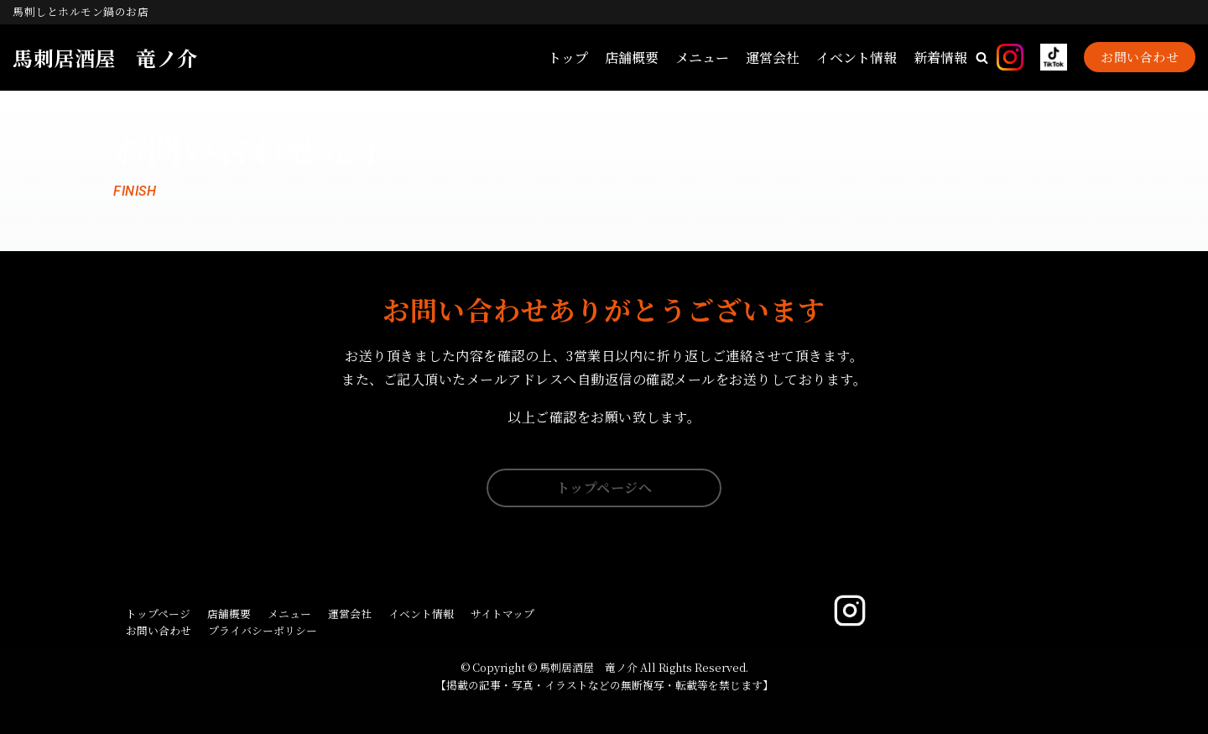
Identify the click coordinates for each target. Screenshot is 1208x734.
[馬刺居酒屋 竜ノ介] (105, 57)
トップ (568, 57)
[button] (982, 57)
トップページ (158, 613)
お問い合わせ (1140, 57)
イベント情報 (856, 57)
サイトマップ (502, 613)
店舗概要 (632, 57)
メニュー (702, 57)
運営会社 (772, 57)
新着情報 (940, 57)
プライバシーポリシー (262, 630)
